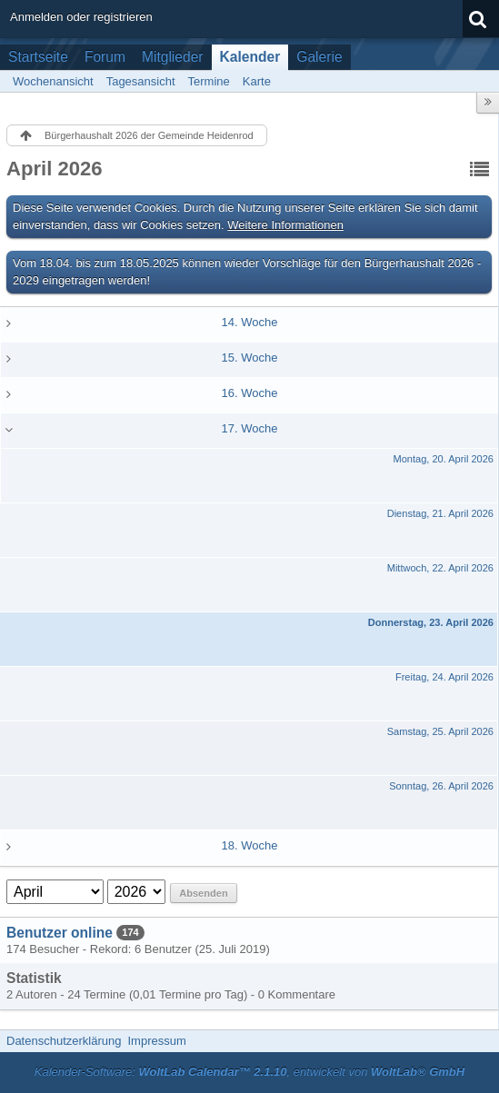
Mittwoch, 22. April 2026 (440, 567)
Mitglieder (173, 57)
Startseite (38, 57)
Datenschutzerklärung (63, 1041)
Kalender (250, 57)
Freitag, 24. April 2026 (444, 676)
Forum (105, 57)
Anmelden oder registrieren (81, 17)
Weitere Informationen (285, 225)
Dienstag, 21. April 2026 (440, 513)
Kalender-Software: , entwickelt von (249, 1071)
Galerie (319, 57)
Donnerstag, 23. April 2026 (431, 622)
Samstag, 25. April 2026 (440, 731)
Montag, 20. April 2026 (443, 458)
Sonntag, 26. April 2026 (441, 785)
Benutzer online (59, 932)
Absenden (203, 893)
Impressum (156, 1041)
